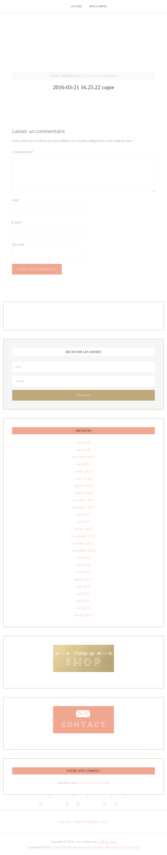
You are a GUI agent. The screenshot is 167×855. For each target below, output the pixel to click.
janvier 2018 (84, 493)
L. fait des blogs (107, 841)
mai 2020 (83, 442)
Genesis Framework (90, 847)
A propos (65, 822)
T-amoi (83, 41)
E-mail (17, 222)
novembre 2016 (83, 536)
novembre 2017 (83, 500)
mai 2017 (83, 522)
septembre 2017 (84, 507)
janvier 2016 (84, 579)
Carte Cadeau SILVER (94, 783)
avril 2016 (83, 565)
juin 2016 (83, 558)
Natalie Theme (62, 847)
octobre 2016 (83, 543)
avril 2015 (83, 601)
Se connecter (131, 847)
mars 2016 (83, 572)
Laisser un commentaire (101, 75)
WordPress (113, 847)
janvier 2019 (84, 471)
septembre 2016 (84, 550)
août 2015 (83, 586)
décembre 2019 (83, 457)
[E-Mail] (83, 381)
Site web (18, 244)
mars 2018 (83, 478)
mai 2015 (83, 594)
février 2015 (83, 615)
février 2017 (83, 529)
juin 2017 (83, 514)
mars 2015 (83, 608)
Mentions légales (86, 822)
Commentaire (23, 152)
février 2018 (83, 486)
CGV (104, 822)
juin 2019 (83, 464)
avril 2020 (83, 450)
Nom (16, 200)
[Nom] (83, 367)
